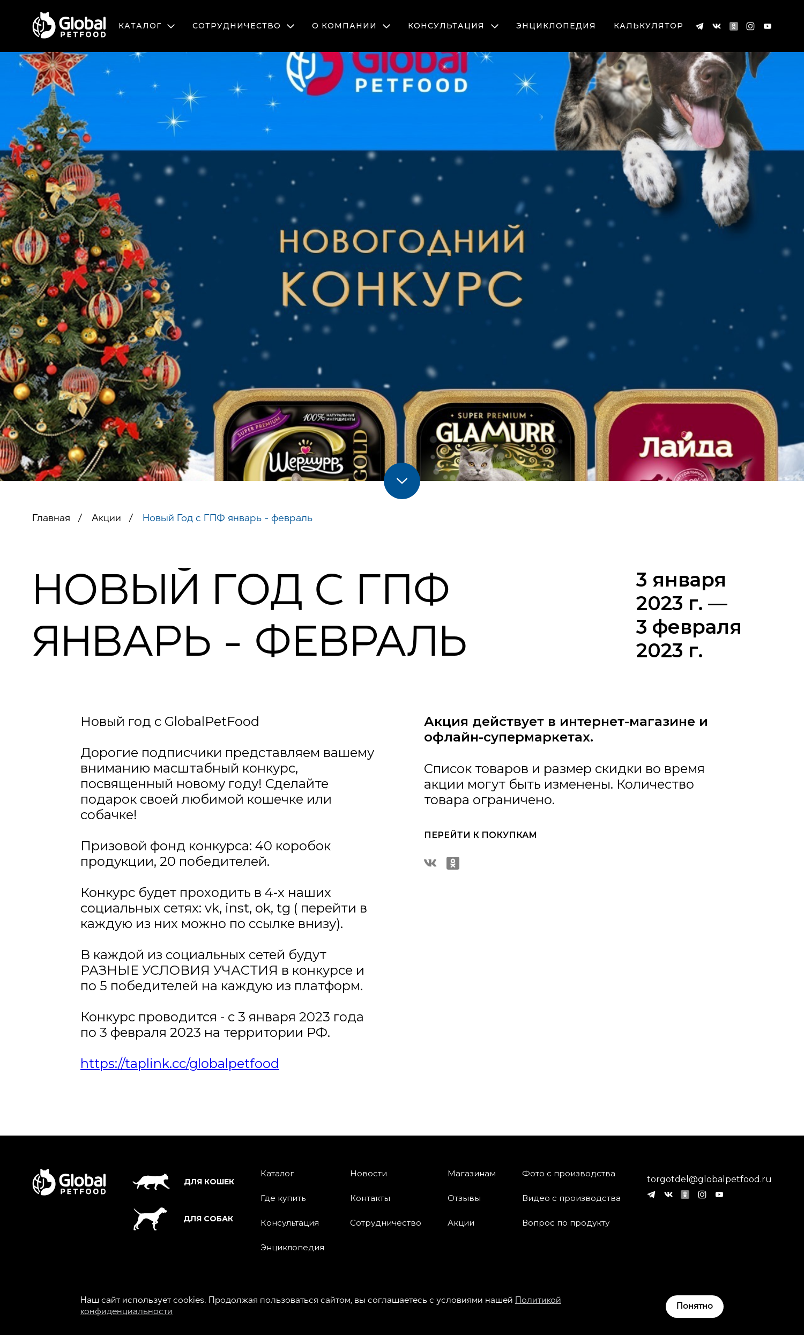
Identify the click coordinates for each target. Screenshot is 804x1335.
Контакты (370, 1198)
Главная (51, 519)
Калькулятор (648, 26)
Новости (368, 1173)
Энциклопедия (556, 26)
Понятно (694, 1306)
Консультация (453, 26)
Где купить (283, 1198)
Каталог (146, 26)
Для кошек (183, 1182)
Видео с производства (571, 1198)
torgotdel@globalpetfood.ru (709, 1179)
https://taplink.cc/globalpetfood (179, 1063)
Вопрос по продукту (565, 1223)
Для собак (182, 1219)
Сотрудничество (243, 26)
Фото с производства (568, 1173)
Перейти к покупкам (480, 835)
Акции (105, 519)
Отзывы (464, 1198)
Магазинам (472, 1173)
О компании (351, 26)
